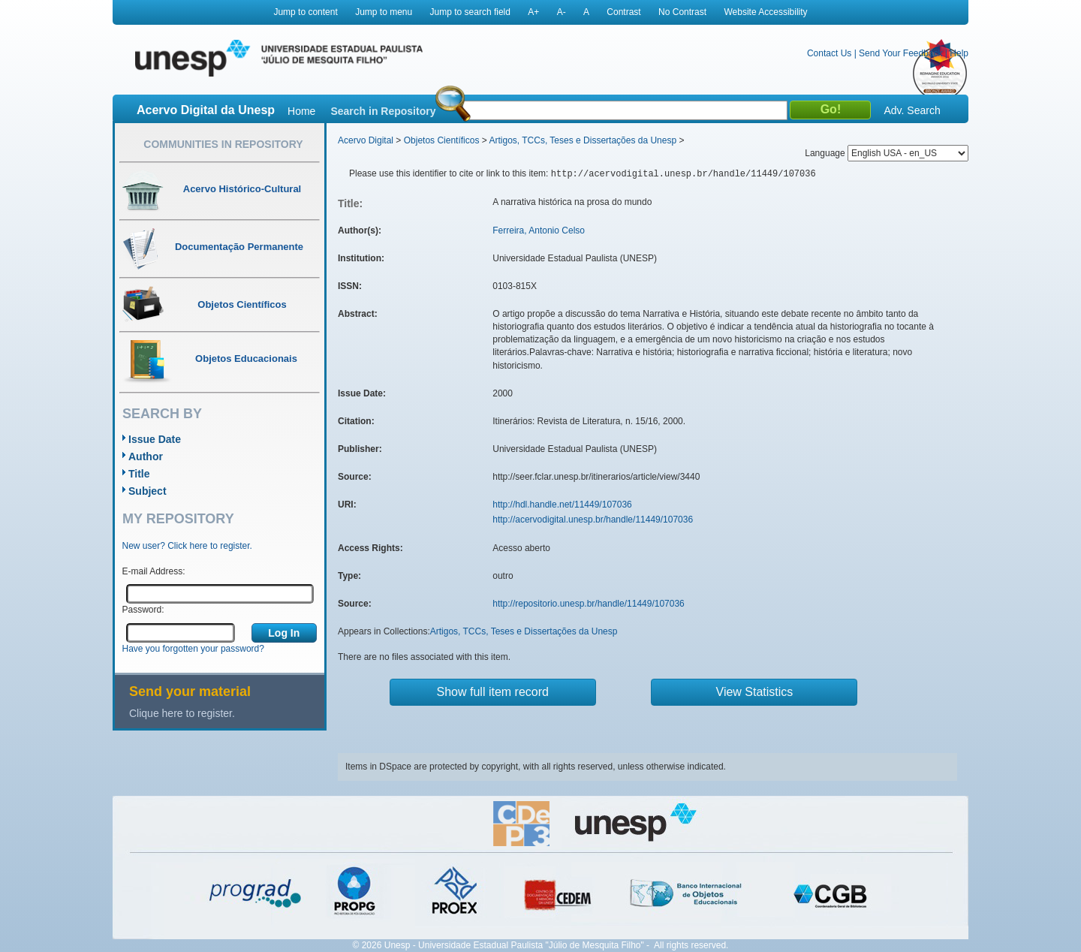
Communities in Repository (223, 144)
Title (139, 474)
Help (959, 53)
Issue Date (154, 439)
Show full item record (493, 691)
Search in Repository (382, 111)
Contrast (623, 12)
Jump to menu (383, 12)
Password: (143, 609)
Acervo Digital (365, 140)
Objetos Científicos (442, 140)
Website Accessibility (765, 12)
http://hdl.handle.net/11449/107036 (562, 504)
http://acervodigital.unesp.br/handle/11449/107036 (592, 519)
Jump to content (305, 12)
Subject (147, 491)
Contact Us (829, 53)
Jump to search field (470, 12)
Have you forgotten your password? (193, 648)
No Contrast (682, 12)
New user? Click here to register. (187, 546)
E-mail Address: (153, 571)
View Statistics (754, 691)
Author (145, 456)
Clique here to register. (182, 713)
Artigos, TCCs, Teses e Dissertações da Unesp (582, 140)
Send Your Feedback (900, 53)
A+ (533, 12)
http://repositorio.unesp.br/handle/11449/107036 (588, 603)
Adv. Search (912, 110)
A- (561, 12)
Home (301, 111)
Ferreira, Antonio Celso (538, 230)
